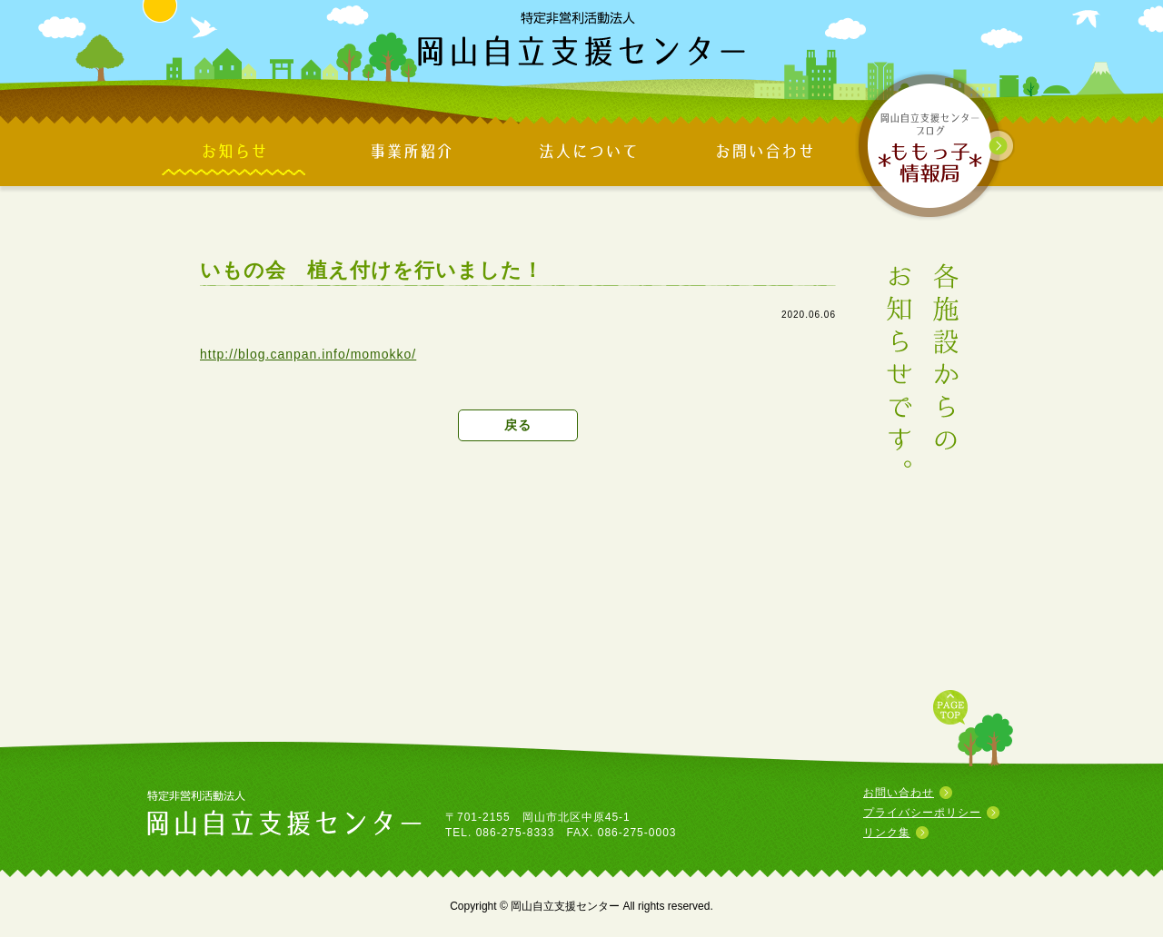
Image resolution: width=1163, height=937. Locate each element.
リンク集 (886, 832)
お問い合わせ (898, 792)
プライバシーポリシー (922, 812)
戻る (518, 425)
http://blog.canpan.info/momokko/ (308, 354)
